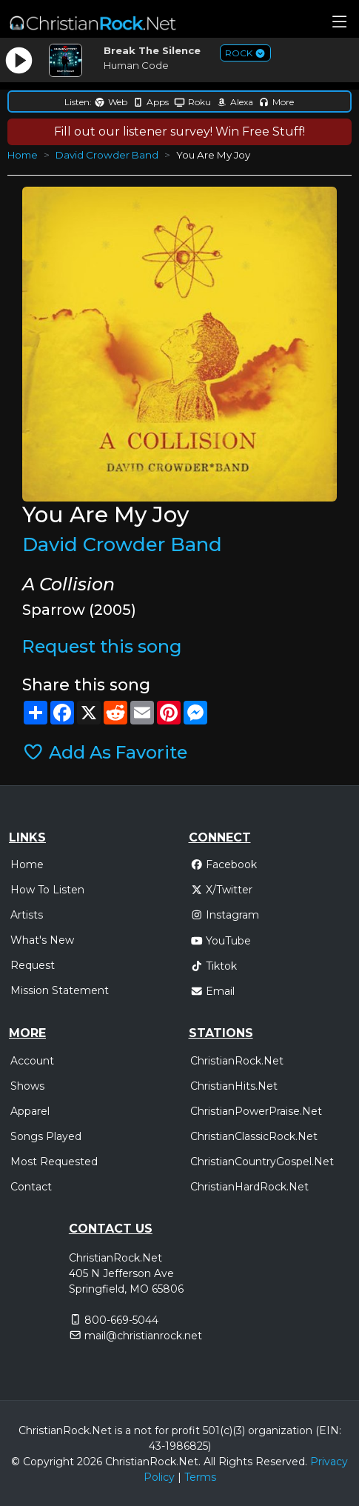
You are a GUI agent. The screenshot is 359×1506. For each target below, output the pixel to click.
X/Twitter (221, 889)
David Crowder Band (107, 155)
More (276, 101)
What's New (42, 940)
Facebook (224, 864)
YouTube (221, 941)
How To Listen (47, 889)
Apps (150, 101)
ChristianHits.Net (234, 1086)
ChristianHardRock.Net (249, 1187)
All (209, 1461)
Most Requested (54, 1161)
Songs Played (45, 1136)
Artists (26, 915)
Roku (192, 101)
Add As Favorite (104, 752)
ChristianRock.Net (236, 1061)
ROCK (245, 53)
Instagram (225, 915)
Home (22, 155)
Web (110, 101)
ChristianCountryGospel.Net (262, 1161)
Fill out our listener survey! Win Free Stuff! (179, 131)
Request (32, 965)
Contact (31, 1187)
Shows (27, 1086)
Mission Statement (59, 990)
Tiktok (214, 966)
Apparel (30, 1111)
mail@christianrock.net (143, 1335)
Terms (200, 1477)
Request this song (101, 646)
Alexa (234, 101)
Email (212, 991)
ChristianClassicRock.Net (254, 1136)
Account (32, 1061)
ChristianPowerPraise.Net (256, 1111)
